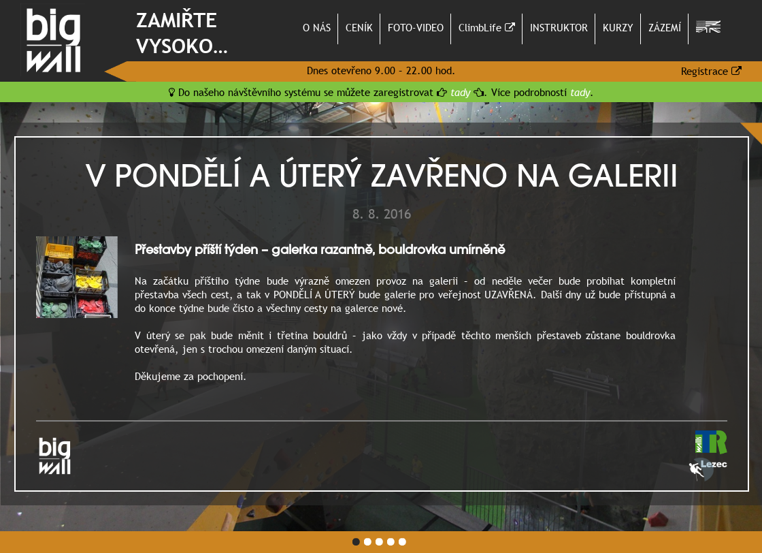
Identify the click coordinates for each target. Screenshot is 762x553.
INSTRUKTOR (559, 27)
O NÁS (317, 27)
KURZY (618, 27)
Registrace (711, 71)
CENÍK (359, 27)
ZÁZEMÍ (664, 27)
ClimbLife (487, 27)
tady (460, 92)
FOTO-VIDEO (416, 27)
